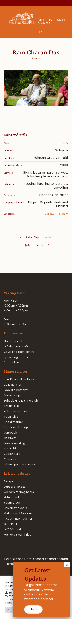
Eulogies (9, 481)
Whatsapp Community (19, 464)
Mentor (63, 213)
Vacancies (11, 416)
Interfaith (10, 438)
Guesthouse (12, 454)
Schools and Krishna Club (21, 401)
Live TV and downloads (19, 379)
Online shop (12, 395)
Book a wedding (14, 443)
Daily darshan (13, 385)
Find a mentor (13, 422)
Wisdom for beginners (19, 492)
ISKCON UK (11, 524)
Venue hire (11, 448)
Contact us (11, 362)
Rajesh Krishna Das (33, 245)
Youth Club (11, 406)
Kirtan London (13, 497)
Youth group (12, 503)
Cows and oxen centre (19, 352)
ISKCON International (18, 519)
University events (15, 508)
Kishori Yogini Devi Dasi (38, 236)
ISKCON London (14, 529)
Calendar (10, 459)
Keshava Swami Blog (17, 535)
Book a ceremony (16, 390)
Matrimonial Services (18, 513)
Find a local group (16, 427)
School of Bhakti (15, 487)
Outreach (10, 432)
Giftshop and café (16, 346)
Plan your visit (13, 341)
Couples (49, 213)
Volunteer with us (15, 411)
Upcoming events (16, 357)
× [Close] (67, 564)
